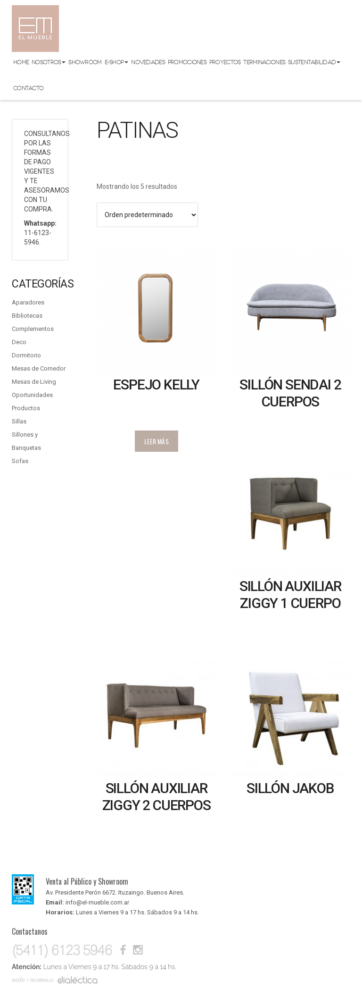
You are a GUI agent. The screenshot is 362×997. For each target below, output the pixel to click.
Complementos (33, 328)
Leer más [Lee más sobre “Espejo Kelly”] (156, 441)
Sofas (20, 461)
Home (21, 62)
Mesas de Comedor (39, 368)
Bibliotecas (27, 315)
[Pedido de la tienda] (147, 215)
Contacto (28, 88)
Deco (19, 342)
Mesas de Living (34, 381)
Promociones (187, 62)
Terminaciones (264, 62)
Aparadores (28, 302)
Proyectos (225, 62)
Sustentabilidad (314, 62)
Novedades (148, 62)
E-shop (117, 62)
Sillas (19, 421)
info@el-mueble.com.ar (97, 902)
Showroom (84, 62)
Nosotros (49, 62)
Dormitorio (26, 355)
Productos (26, 408)
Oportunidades (32, 394)
